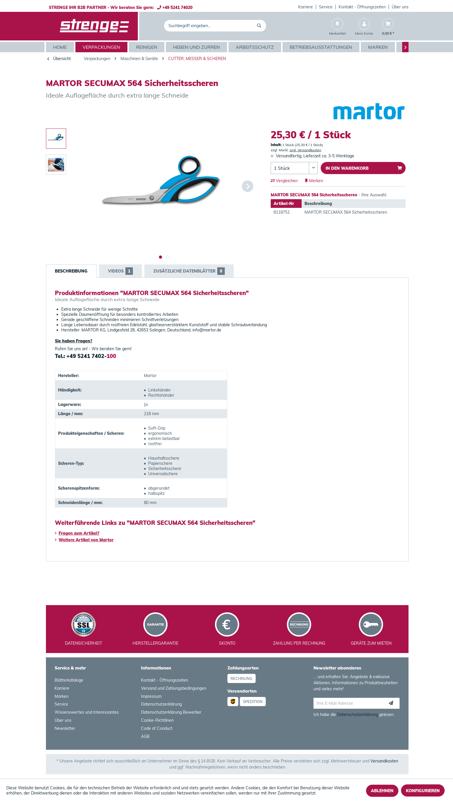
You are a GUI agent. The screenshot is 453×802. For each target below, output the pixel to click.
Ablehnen (382, 790)
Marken (61, 696)
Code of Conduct (156, 728)
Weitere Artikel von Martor (84, 539)
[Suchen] (260, 25)
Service (326, 7)
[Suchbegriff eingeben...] (215, 25)
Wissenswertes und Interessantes (87, 712)
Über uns (400, 7)
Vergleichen (284, 180)
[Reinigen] (147, 47)
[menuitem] (305, 7)
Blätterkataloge (69, 680)
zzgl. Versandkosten (305, 150)
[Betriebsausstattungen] (322, 47)
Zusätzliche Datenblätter (189, 271)
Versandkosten (384, 761)
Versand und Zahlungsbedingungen (173, 688)
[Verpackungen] (102, 47)
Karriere (305, 7)
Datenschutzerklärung (161, 704)
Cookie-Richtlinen (157, 720)
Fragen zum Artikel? (77, 533)
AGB (145, 736)
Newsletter (65, 728)
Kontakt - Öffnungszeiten (362, 7)
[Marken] (378, 47)
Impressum (151, 696)
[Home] (60, 47)
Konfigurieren (423, 790)
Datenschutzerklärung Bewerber (171, 712)
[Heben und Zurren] (197, 47)
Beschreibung (71, 271)
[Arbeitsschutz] (256, 47)
